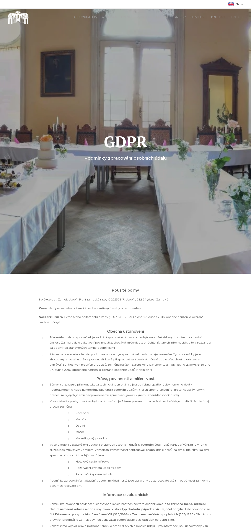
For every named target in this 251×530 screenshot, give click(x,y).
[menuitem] (206, 17)
